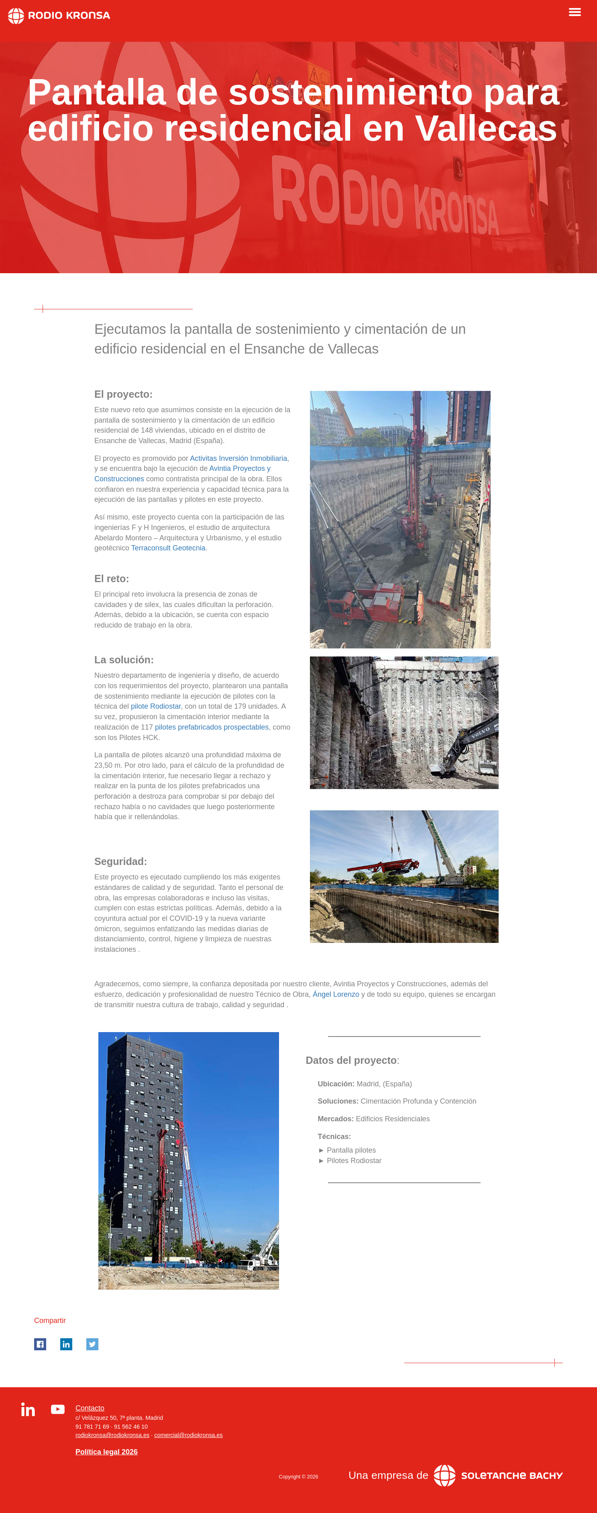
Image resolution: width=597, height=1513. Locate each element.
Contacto (89, 1408)
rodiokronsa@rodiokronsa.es (112, 1435)
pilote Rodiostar (156, 706)
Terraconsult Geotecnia (168, 548)
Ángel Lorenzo (336, 994)
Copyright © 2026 (298, 1477)
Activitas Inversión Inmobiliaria (238, 458)
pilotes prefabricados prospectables (212, 727)
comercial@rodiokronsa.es (188, 1435)
